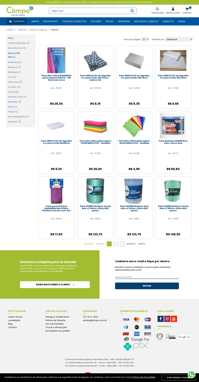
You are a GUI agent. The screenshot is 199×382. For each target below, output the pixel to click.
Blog (10, 324)
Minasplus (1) (14, 98)
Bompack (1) (14, 64)
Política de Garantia (56, 320)
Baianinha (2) (15, 59)
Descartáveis (50, 21)
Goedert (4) (14, 83)
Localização (14, 320)
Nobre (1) (12, 103)
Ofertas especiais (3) (18, 40)
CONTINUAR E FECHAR (179, 377)
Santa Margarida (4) (18, 113)
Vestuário (96, 21)
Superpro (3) (14, 118)
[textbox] (92, 11)
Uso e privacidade (55, 324)
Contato (12, 327)
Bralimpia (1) (14, 69)
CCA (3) (12, 74)
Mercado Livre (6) (17, 44)
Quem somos (15, 317)
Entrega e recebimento (57, 317)
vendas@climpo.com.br (95, 320)
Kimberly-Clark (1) (17, 93)
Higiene (181, 21)
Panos (54, 29)
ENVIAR (147, 285)
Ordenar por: (158, 39)
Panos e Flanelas (38, 29)
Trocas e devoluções (56, 327)
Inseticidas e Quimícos (146, 21)
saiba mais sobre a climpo (55, 284)
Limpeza (35, 21)
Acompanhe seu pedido (58, 331)
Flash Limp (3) (15, 79)
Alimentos (168, 21)
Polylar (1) (13, 108)
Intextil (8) (13, 88)
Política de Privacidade (143, 377)
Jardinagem (124, 21)
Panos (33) (14, 50)
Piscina (109, 21)
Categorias (16, 21)
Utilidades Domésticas (74, 21)
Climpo (10, 29)
